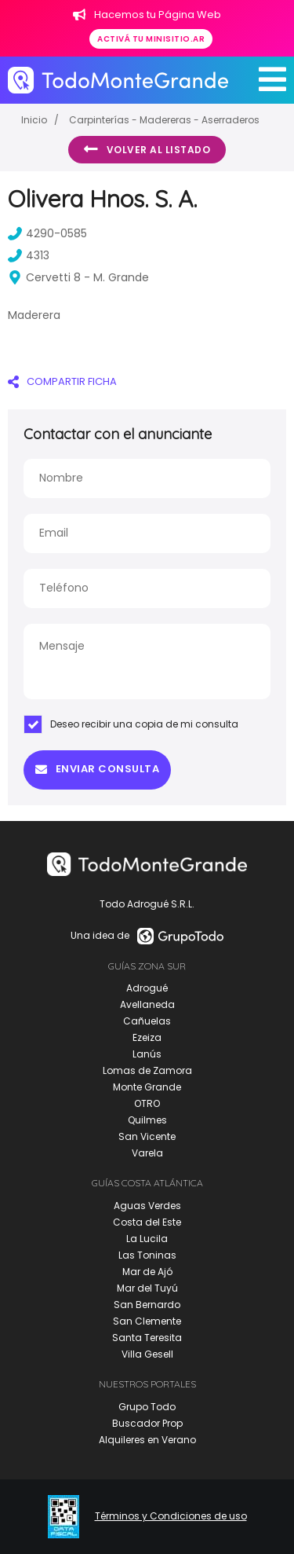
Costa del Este (147, 1222)
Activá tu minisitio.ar (151, 39)
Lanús (147, 1054)
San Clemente (147, 1321)
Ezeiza (147, 1037)
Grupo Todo (147, 1406)
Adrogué (147, 988)
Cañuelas (147, 1021)
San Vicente (147, 1136)
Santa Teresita (147, 1337)
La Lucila (147, 1238)
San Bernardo (147, 1304)
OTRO (147, 1103)
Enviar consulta (97, 768)
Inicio (34, 119)
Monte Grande (147, 1087)
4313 (28, 255)
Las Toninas (147, 1255)
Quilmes (147, 1120)
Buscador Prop (147, 1423)
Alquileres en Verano (147, 1439)
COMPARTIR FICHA (62, 381)
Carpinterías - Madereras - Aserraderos (164, 119)
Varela (147, 1153)
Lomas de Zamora (147, 1070)
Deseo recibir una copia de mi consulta (131, 724)
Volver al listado (147, 149)
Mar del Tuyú (147, 1288)
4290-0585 (47, 233)
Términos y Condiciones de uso (171, 1516)
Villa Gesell (147, 1354)
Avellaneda (147, 1004)
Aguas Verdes (147, 1205)
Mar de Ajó (147, 1271)
